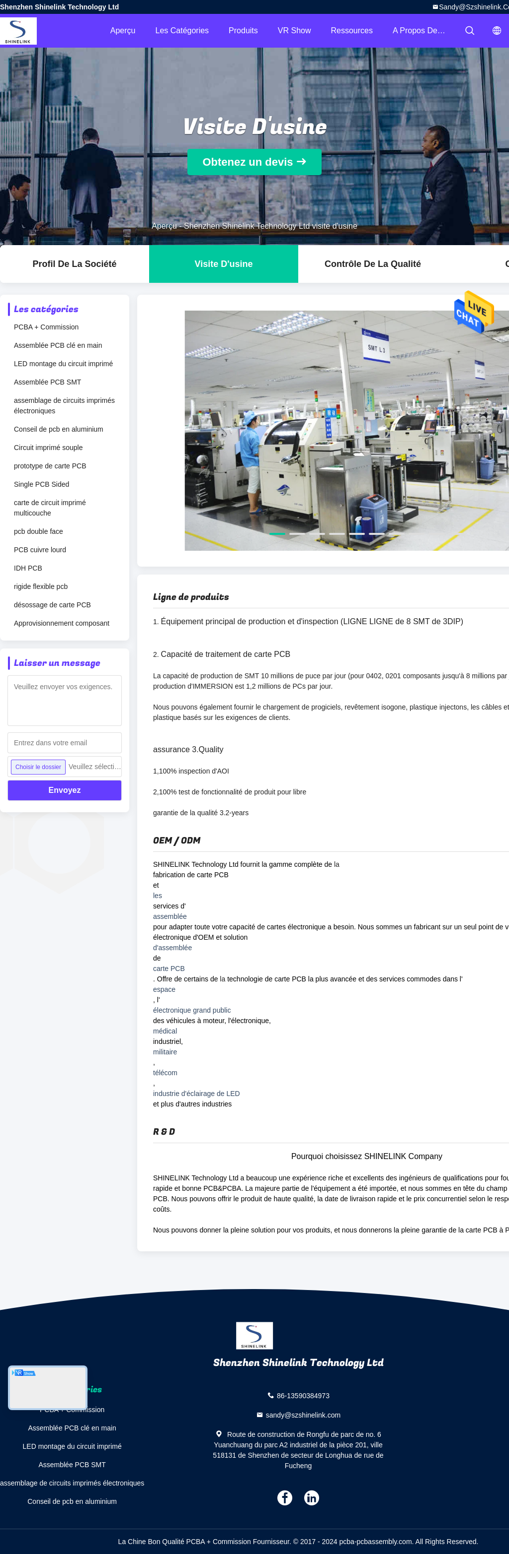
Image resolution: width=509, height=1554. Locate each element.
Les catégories (182, 30)
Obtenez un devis (247, 162)
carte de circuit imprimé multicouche (50, 508)
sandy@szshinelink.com (303, 1415)
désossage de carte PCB (52, 605)
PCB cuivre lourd (40, 550)
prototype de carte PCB (50, 466)
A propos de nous (425, 30)
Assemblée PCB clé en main (58, 345)
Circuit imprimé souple (48, 448)
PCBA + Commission (46, 327)
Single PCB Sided (41, 484)
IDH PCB (28, 568)
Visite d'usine (224, 264)
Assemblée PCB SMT (47, 382)
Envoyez (65, 790)
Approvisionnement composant (61, 623)
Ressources (352, 30)
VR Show (294, 30)
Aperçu (123, 30)
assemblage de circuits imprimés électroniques (64, 405)
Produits (243, 30)
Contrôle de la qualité (373, 264)
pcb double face (38, 531)
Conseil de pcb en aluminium (58, 429)
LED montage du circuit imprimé (63, 364)
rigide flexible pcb (41, 586)
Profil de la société (74, 264)
